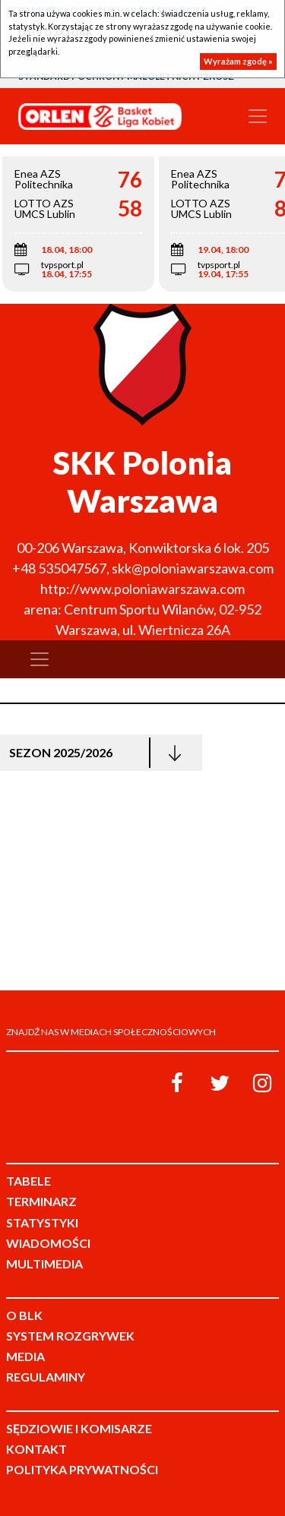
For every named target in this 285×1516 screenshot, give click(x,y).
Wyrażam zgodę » (238, 61)
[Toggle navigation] (257, 116)
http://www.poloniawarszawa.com (142, 588)
